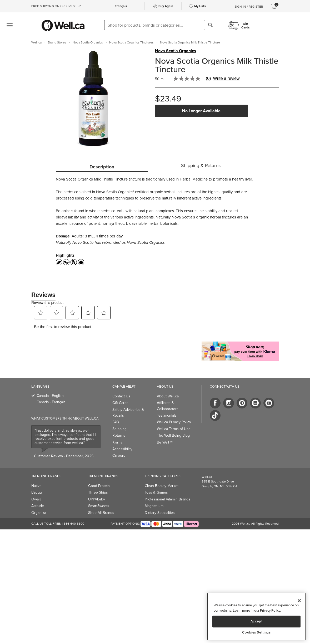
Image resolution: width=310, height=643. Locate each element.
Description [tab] (101, 166)
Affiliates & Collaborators (167, 405)
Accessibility (122, 449)
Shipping (119, 429)
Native (36, 486)
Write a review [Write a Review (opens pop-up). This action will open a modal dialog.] (226, 78)
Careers (118, 455)
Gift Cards (120, 403)
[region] (256, 616)
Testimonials (167, 415)
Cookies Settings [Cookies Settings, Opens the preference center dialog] (256, 632)
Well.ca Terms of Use (174, 429)
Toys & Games (156, 492)
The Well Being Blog (173, 435)
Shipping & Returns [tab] (201, 165)
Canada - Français (51, 402)
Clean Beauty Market (161, 486)
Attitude (37, 506)
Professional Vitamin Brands (167, 499)
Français (121, 6)
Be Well (165, 442)
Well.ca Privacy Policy (174, 422)
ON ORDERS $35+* (56, 6)
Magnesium (154, 506)
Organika (38, 512)
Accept (257, 621)
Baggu (36, 492)
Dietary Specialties (160, 512)
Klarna (117, 442)
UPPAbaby (96, 499)
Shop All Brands (101, 512)
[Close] (299, 600)
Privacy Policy (270, 610)
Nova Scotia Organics (175, 51)
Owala (36, 499)
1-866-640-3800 (73, 523)
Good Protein (99, 486)
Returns (118, 435)
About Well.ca (168, 396)
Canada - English (50, 395)
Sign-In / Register (248, 6)
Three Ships (98, 492)
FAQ (115, 422)
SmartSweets (98, 506)
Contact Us (121, 396)
